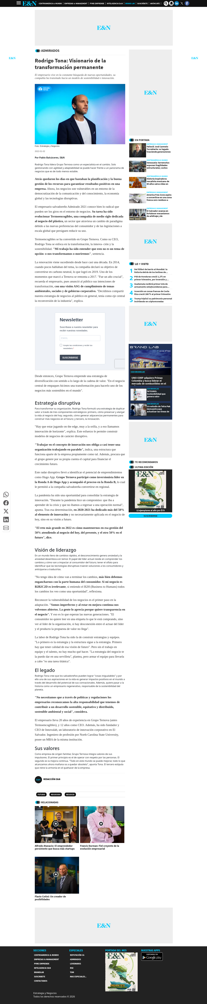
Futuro (41, 794)
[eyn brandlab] (144, 347)
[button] (6, 494)
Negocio (70, 794)
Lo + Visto (142, 264)
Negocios (55, 794)
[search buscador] (166, 3)
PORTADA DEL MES (115, 950)
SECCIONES (39, 950)
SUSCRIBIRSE (150, 515)
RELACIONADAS (49, 802)
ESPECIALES (76, 950)
